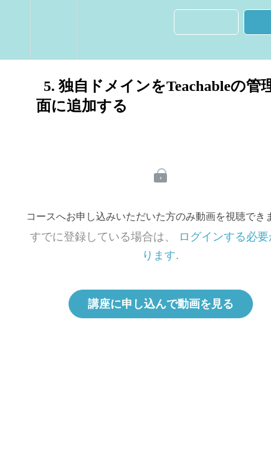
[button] (15, 29)
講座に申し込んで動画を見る (161, 304)
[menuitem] (53, 29)
